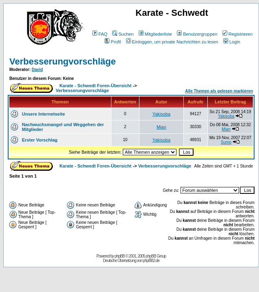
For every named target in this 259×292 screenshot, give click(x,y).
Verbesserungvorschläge (62, 61)
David (37, 69)
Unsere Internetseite (43, 114)
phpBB (120, 256)
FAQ (99, 34)
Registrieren (237, 34)
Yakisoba (161, 114)
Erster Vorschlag (39, 139)
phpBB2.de (151, 260)
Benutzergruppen (197, 34)
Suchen (122, 34)
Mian (161, 127)
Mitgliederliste (155, 34)
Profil (112, 41)
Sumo (226, 142)
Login (231, 41)
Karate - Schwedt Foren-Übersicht (95, 85)
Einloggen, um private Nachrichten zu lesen (172, 41)
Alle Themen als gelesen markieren (219, 91)
